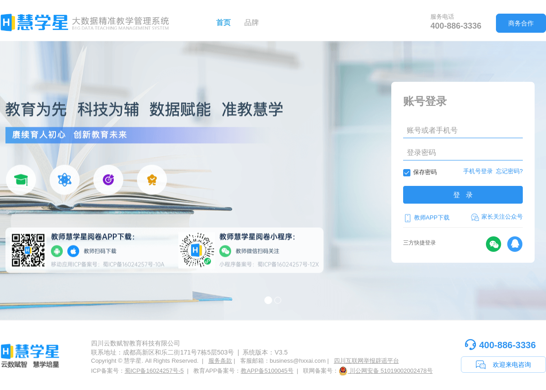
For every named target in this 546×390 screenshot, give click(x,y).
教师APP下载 (426, 217)
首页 (223, 22)
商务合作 (521, 23)
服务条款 (220, 360)
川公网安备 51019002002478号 (385, 370)
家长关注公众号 (496, 217)
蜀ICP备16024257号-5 (154, 370)
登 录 (463, 195)
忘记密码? (509, 171)
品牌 (251, 22)
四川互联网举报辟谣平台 (366, 360)
